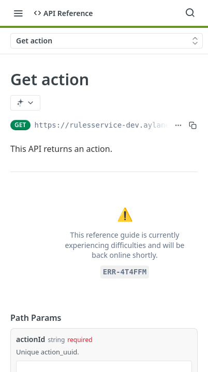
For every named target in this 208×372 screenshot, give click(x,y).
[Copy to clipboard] (193, 125)
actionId (30, 339)
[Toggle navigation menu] (18, 13)
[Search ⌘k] (190, 13)
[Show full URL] (178, 125)
